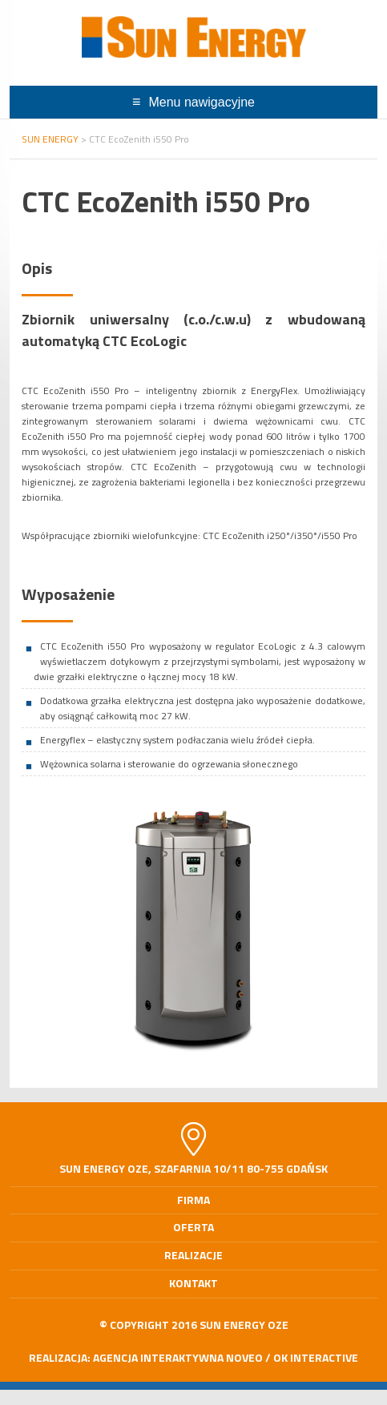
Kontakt (193, 1282)
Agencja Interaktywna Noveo (178, 1357)
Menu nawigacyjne (201, 102)
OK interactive (315, 1357)
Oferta (193, 1226)
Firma (193, 1199)
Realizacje (193, 1254)
